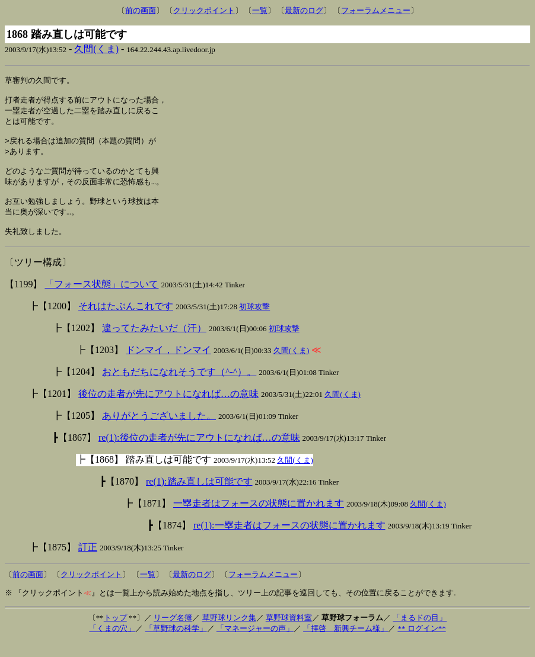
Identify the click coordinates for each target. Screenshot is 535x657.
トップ (115, 633)
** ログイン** (421, 643)
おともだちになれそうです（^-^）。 (179, 387)
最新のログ (304, 10)
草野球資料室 (289, 633)
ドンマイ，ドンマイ (168, 365)
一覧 (260, 10)
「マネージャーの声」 (255, 643)
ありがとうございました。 (159, 431)
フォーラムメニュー (375, 10)
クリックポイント (204, 10)
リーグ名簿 (173, 633)
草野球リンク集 (229, 633)
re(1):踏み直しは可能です (199, 497)
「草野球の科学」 (176, 643)
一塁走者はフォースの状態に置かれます (258, 519)
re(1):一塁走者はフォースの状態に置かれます (289, 541)
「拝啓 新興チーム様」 (345, 643)
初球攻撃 (254, 322)
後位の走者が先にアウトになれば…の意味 (168, 409)
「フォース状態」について (101, 299)
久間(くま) (96, 49)
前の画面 (140, 10)
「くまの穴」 (112, 643)
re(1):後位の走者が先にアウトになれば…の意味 (199, 453)
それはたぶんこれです (125, 321)
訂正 (87, 562)
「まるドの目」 (420, 633)
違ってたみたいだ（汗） (154, 343)
